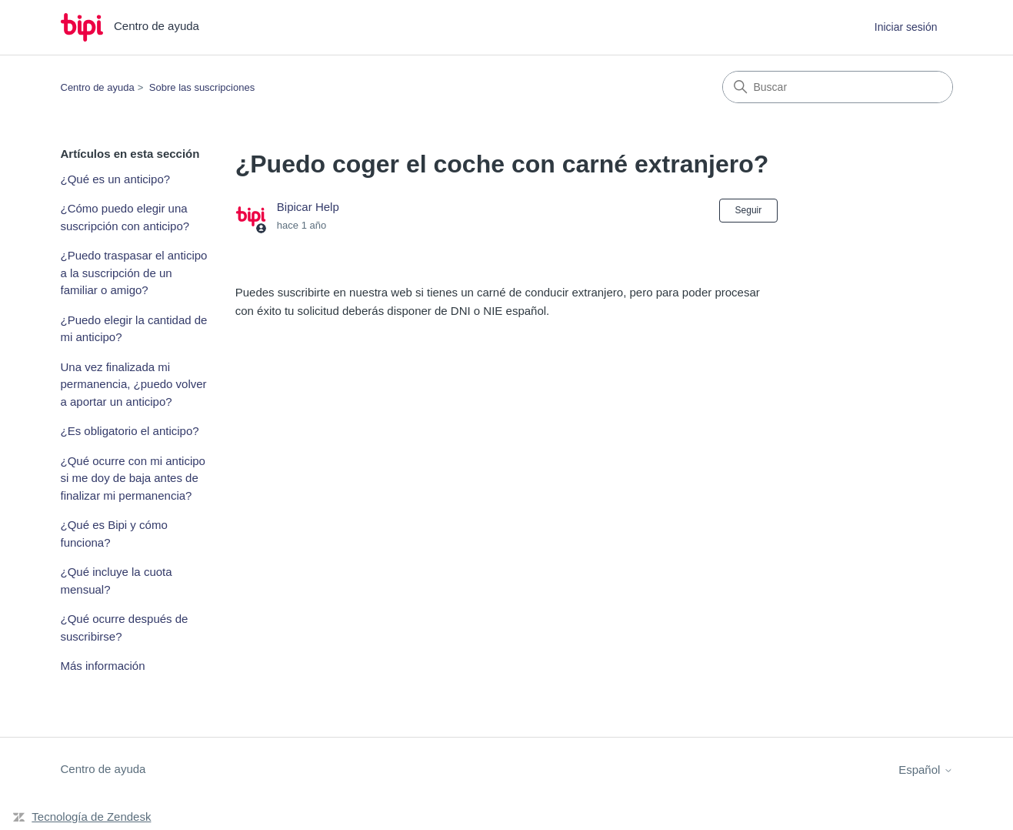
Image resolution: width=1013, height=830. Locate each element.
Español (925, 769)
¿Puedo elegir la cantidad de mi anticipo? (134, 328)
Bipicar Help (308, 206)
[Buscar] (837, 87)
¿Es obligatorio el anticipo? (130, 430)
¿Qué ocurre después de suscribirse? (124, 627)
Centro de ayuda (98, 87)
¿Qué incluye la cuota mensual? (116, 580)
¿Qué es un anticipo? (116, 179)
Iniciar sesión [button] (906, 27)
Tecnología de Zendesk (91, 816)
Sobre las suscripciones (202, 87)
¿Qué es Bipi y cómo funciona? (114, 533)
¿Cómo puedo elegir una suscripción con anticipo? (125, 217)
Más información (103, 665)
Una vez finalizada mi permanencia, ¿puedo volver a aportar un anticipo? (134, 384)
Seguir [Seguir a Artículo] (748, 210)
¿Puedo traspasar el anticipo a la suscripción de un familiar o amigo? (134, 272)
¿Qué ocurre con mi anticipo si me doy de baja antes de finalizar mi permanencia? (133, 478)
